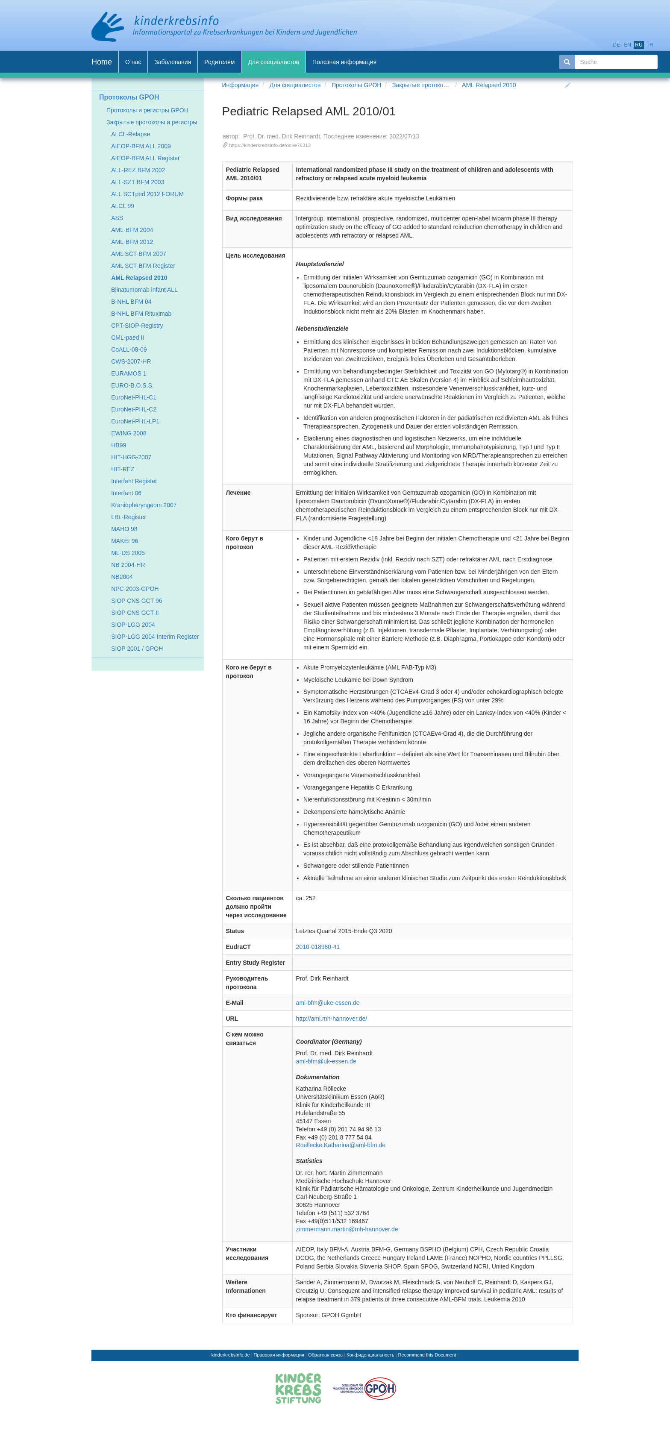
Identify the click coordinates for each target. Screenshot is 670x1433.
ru (638, 45)
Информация (240, 85)
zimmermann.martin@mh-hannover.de (347, 1229)
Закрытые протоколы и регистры (437, 85)
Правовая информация (279, 1354)
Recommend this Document (427, 1354)
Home (101, 62)
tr (649, 45)
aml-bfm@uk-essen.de (326, 1061)
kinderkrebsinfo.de (231, 1354)
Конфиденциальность (370, 1354)
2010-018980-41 (318, 946)
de (616, 45)
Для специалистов (295, 85)
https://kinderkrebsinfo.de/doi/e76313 (270, 145)
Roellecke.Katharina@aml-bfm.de (341, 1145)
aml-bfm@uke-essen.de (328, 1002)
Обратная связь (325, 1354)
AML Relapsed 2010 (489, 85)
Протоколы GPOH (356, 85)
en (627, 45)
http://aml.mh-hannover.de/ (331, 1018)
